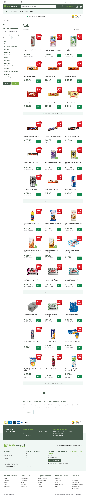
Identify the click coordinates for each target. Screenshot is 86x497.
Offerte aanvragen (75, 488)
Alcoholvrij (7, 44)
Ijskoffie (22, 482)
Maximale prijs (15, 35)
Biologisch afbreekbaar (11, 47)
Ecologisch (7, 52)
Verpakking (7, 77)
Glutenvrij (7, 55)
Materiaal (7, 60)
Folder (80, 2)
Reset (15, 83)
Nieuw (21, 11)
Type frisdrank (8, 66)
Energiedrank (41, 482)
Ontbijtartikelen (58, 480)
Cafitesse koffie (24, 478)
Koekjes (5, 482)
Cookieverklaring (78, 494)
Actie (26, 11)
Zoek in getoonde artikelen (11, 28)
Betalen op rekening (76, 486)
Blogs (65, 2)
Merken (32, 11)
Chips (5, 484)
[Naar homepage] (6, 11)
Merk (5, 41)
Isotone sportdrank (42, 480)
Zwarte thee (23, 484)
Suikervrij (7, 63)
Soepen (56, 486)
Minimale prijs (6, 35)
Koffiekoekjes (24, 486)
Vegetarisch (7, 74)
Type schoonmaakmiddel (11, 71)
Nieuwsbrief (70, 2)
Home (4, 20)
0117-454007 (7, 458)
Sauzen (56, 482)
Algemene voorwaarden (60, 494)
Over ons (28, 453)
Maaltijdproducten (59, 484)
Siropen (39, 484)
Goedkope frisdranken (42, 478)
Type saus (7, 69)
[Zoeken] (54, 6)
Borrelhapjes (6, 486)
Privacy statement (69, 494)
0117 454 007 (28, 436)
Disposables (57, 478)
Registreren (70, 6)
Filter (6, 83)
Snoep (5, 478)
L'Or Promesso (24, 480)
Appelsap (40, 486)
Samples (75, 2)
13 (59, 393)
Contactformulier (29, 462)
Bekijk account (59, 436)
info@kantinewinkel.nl (8, 460)
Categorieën (14, 11)
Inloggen (66, 6)
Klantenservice (28, 429)
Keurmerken (28, 466)
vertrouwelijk (55, 463)
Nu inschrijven (55, 460)
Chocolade (6, 480)
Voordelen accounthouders (77, 484)
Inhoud (6, 58)
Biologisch (7, 49)
